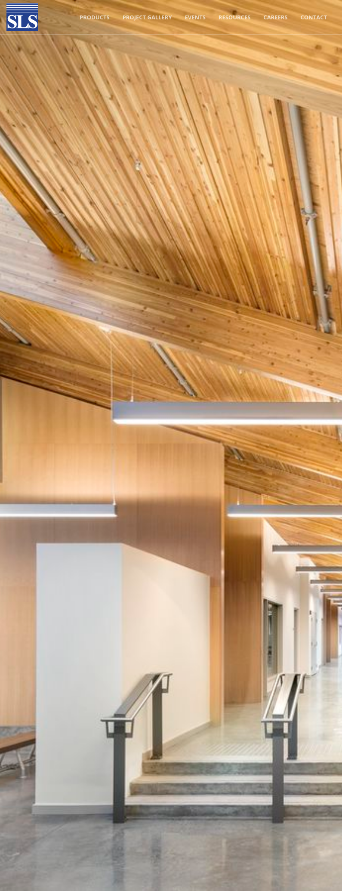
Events (195, 17)
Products (95, 17)
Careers (275, 17)
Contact (313, 17)
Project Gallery (147, 17)
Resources (235, 17)
